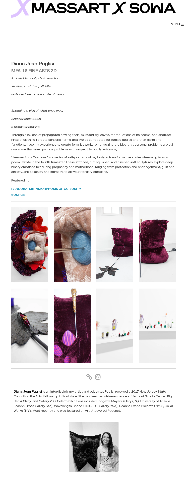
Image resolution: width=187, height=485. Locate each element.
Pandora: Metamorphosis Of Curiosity (46, 189)
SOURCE (18, 195)
